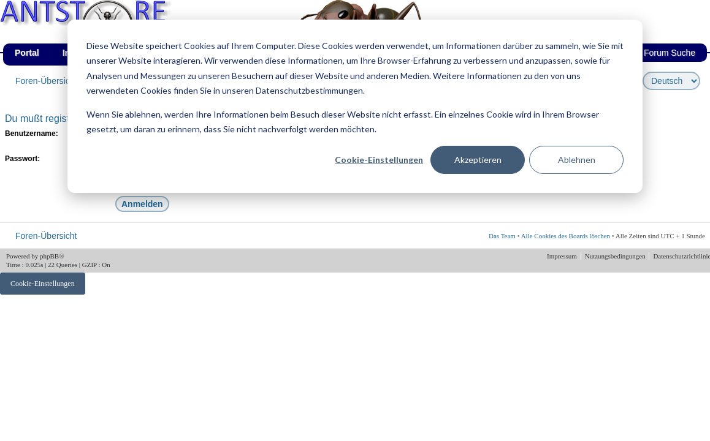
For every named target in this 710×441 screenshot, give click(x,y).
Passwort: (22, 158)
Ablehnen (576, 159)
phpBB (49, 256)
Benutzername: (31, 133)
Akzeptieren (478, 159)
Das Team (502, 235)
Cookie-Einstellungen (379, 159)
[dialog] (355, 106)
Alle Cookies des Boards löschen (565, 235)
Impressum (563, 256)
